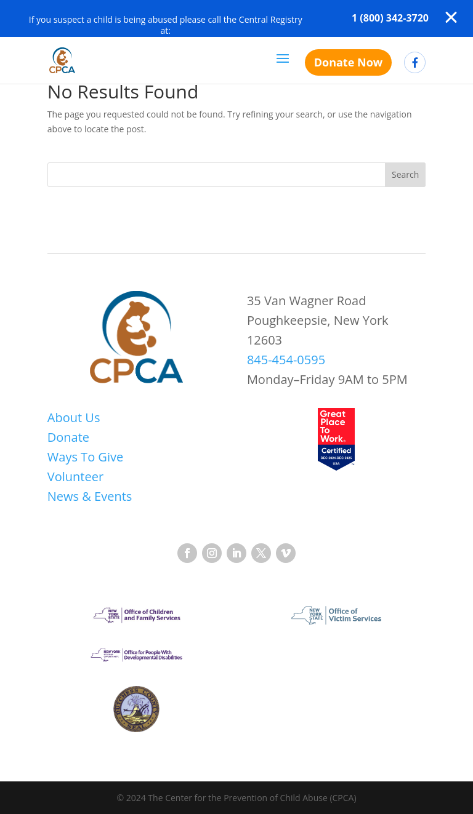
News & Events (89, 496)
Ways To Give (85, 457)
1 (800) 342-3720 (390, 18)
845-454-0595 (286, 359)
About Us (73, 417)
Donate (68, 437)
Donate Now (348, 62)
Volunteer (75, 476)
